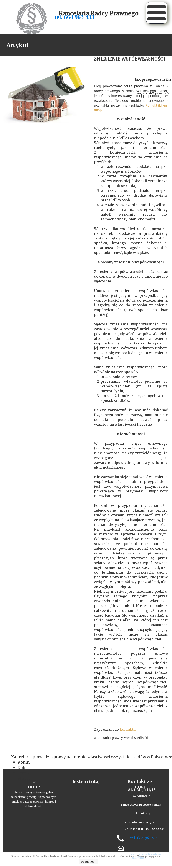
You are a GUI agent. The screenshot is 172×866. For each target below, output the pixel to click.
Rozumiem (88, 861)
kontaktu (128, 729)
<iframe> (85, 806)
